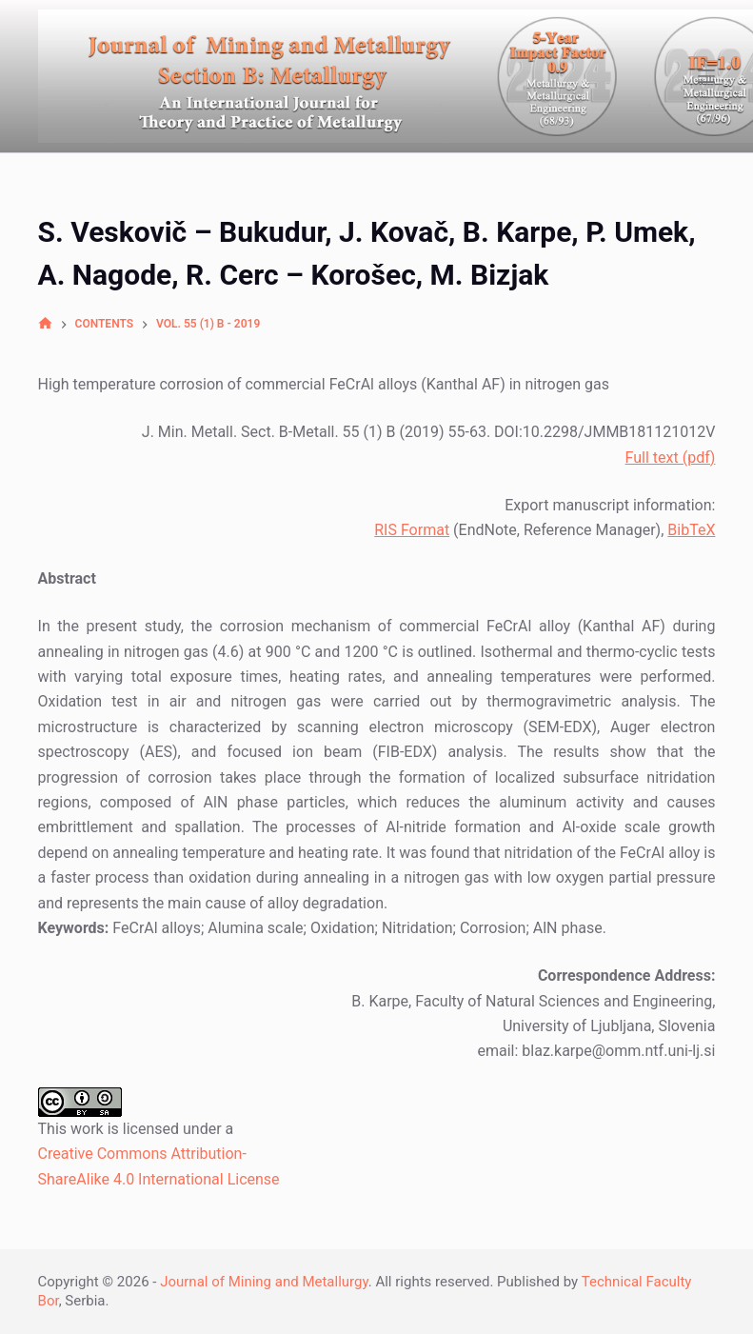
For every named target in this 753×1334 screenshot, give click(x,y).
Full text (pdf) (670, 457)
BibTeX (691, 530)
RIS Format (411, 530)
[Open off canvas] (706, 76)
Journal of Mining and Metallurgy (264, 1281)
